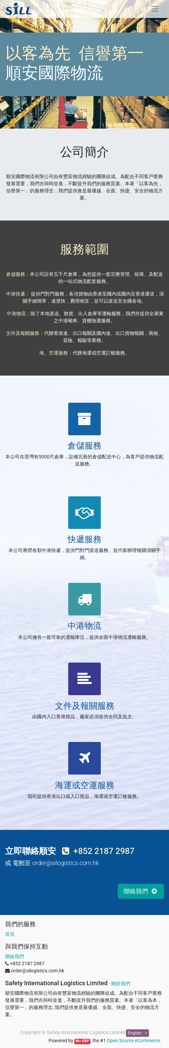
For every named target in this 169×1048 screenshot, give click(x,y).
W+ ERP (82, 1041)
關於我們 (120, 983)
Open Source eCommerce (133, 1040)
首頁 (10, 934)
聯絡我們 (14, 956)
